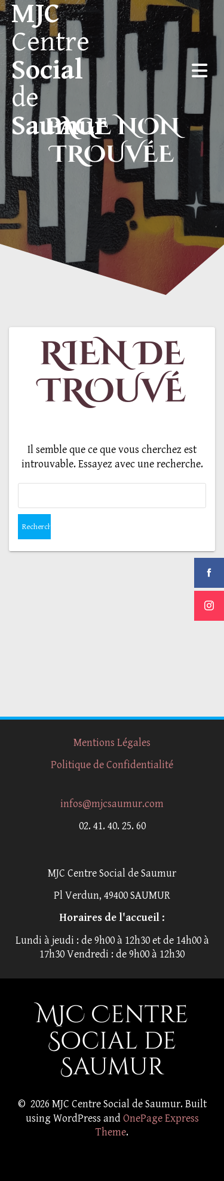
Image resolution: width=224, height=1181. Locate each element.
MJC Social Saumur (59, 70)
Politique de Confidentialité (112, 765)
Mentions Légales (112, 742)
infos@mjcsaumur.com (112, 804)
